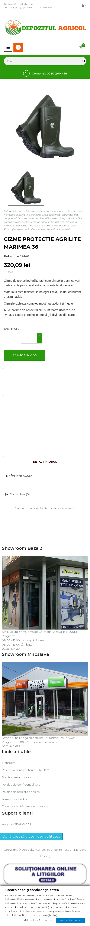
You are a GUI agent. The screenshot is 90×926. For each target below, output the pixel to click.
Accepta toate (70, 920)
